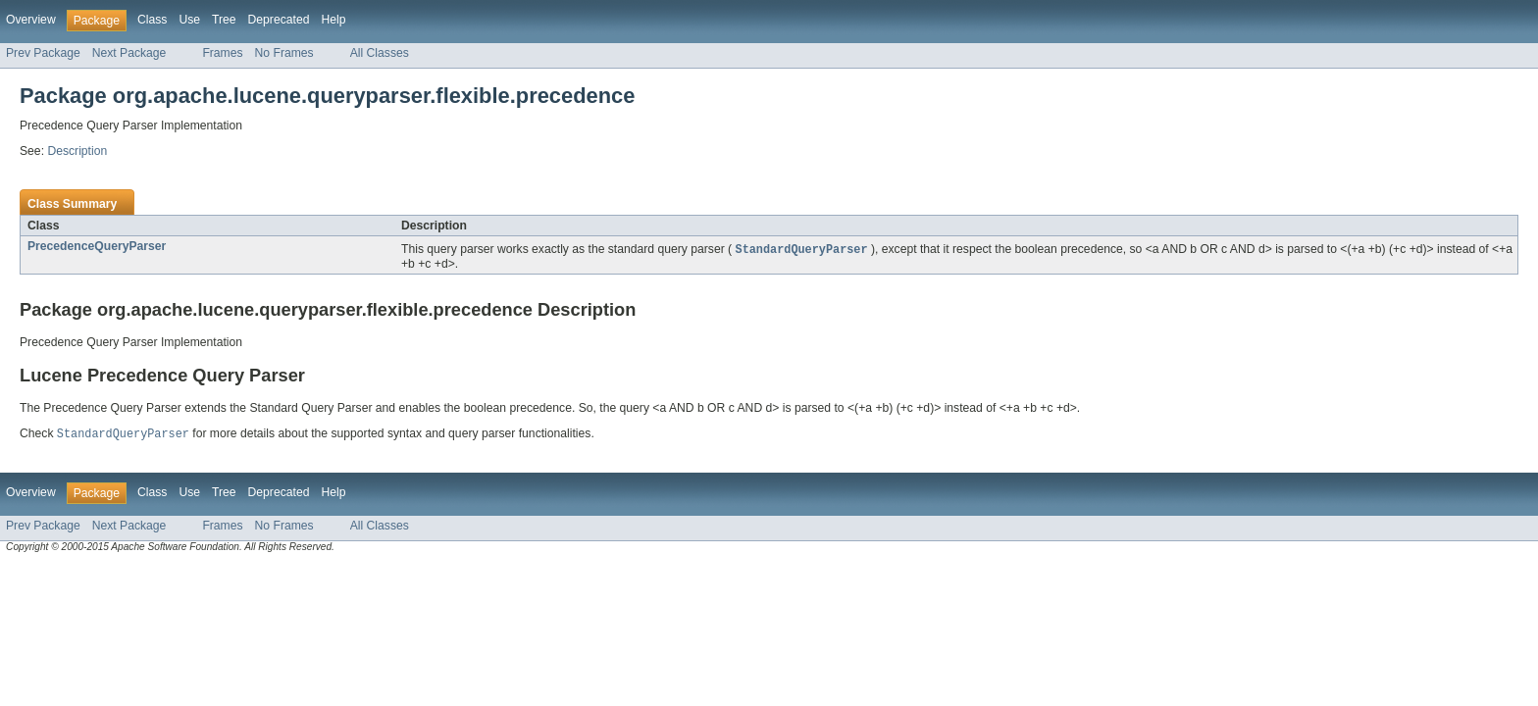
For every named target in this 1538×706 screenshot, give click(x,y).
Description (77, 151)
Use (189, 19)
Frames (222, 53)
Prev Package (43, 53)
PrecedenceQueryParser (96, 246)
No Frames (284, 53)
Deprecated (279, 19)
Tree (224, 19)
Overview (31, 19)
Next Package (129, 53)
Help (333, 19)
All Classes (379, 53)
